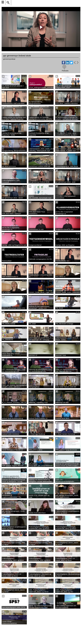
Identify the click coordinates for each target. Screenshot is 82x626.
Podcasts (65, 71)
